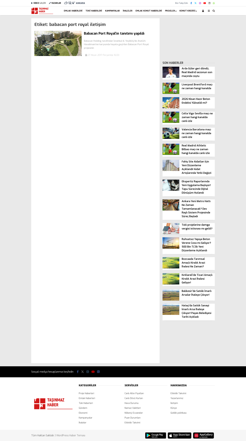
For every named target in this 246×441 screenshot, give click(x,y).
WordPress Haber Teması (70, 435)
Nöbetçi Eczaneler (134, 412)
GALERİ (38, 3)
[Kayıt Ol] (203, 10)
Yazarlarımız (177, 398)
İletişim (174, 403)
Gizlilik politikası (179, 412)
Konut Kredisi (187, 10)
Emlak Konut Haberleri (149, 10)
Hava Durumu (132, 403)
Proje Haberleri (86, 393)
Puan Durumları (133, 417)
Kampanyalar (112, 10)
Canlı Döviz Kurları (134, 398)
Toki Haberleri (94, 10)
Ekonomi (83, 412)
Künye (174, 408)
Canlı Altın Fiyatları (134, 393)
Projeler (170, 10)
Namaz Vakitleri (133, 408)
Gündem (83, 408)
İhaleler (127, 10)
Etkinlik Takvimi (132, 422)
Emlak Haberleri (73, 10)
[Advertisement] (15, 65)
